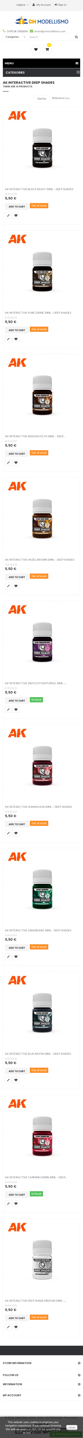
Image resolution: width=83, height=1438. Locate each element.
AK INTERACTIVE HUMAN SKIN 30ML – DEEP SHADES (38, 806)
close (71, 1427)
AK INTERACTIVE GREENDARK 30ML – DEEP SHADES (38, 930)
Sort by (42, 98)
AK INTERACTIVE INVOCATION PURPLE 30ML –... (36, 683)
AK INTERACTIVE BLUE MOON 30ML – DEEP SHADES (38, 1053)
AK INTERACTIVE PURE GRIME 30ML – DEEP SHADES (38, 312)
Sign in (60, 4)
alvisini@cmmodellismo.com (49, 31)
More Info (37, 1432)
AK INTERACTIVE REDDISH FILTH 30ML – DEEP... (35, 436)
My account (41, 4)
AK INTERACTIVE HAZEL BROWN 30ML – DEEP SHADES (39, 559)
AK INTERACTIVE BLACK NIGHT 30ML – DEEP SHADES (39, 189)
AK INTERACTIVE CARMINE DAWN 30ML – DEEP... (36, 1177)
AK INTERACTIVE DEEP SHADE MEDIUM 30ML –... (35, 1300)
